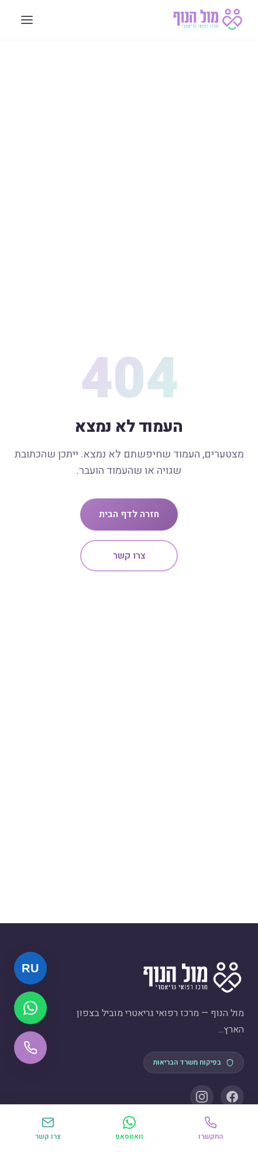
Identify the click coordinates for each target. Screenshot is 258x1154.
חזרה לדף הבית (129, 514)
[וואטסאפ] (129, 1129)
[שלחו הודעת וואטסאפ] (30, 1008)
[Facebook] (232, 1096)
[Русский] (30, 968)
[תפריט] (27, 20)
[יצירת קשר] (47, 1129)
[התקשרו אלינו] (30, 1047)
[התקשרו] (210, 1129)
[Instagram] (202, 1096)
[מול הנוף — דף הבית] (208, 20)
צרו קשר (129, 556)
